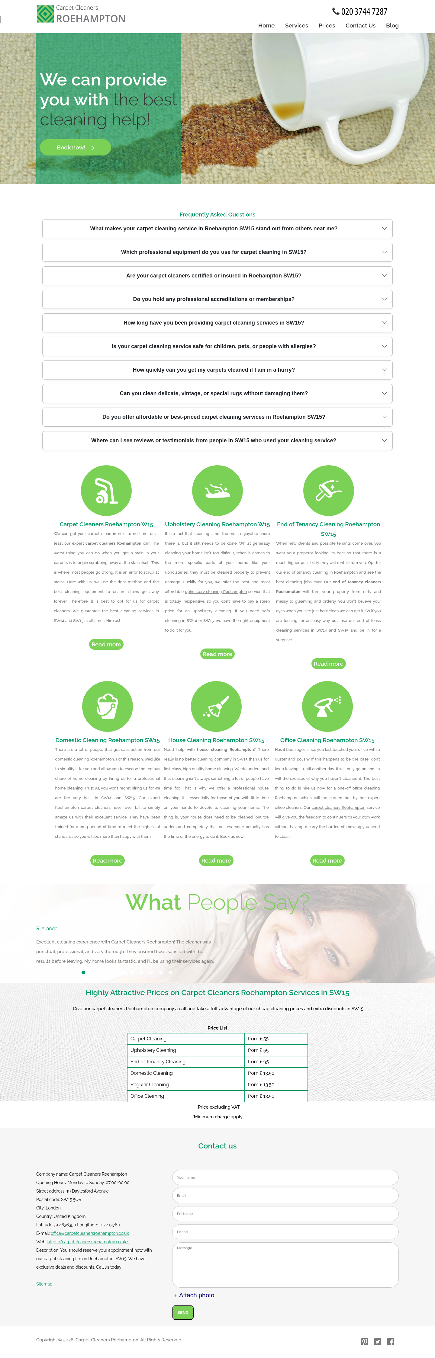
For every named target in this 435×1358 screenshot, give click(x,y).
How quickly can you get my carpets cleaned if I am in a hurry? (214, 370)
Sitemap (44, 1286)
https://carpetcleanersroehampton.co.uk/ (88, 1244)
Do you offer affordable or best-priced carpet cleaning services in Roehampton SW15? (213, 417)
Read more (106, 645)
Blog (392, 25)
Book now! (75, 147)
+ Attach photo (194, 1297)
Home (266, 25)
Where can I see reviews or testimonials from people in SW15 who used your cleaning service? (213, 440)
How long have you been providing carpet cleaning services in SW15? (214, 323)
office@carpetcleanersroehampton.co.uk (90, 1236)
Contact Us (360, 25)
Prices (327, 25)
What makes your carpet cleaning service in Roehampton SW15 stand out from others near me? (213, 229)
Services (296, 25)
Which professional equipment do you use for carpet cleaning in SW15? (214, 252)
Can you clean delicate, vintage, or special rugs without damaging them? (214, 393)
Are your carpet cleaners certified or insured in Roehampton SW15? (213, 276)
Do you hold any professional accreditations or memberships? (214, 299)
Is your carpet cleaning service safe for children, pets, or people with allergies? (214, 346)
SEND (182, 1315)
